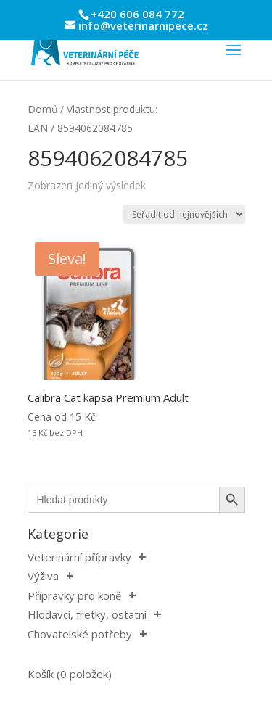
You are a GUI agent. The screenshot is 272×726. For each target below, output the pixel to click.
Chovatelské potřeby (80, 634)
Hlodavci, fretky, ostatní (87, 614)
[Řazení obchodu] (184, 214)
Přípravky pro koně (74, 595)
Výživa (43, 576)
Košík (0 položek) (70, 674)
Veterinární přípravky (79, 557)
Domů (42, 109)
